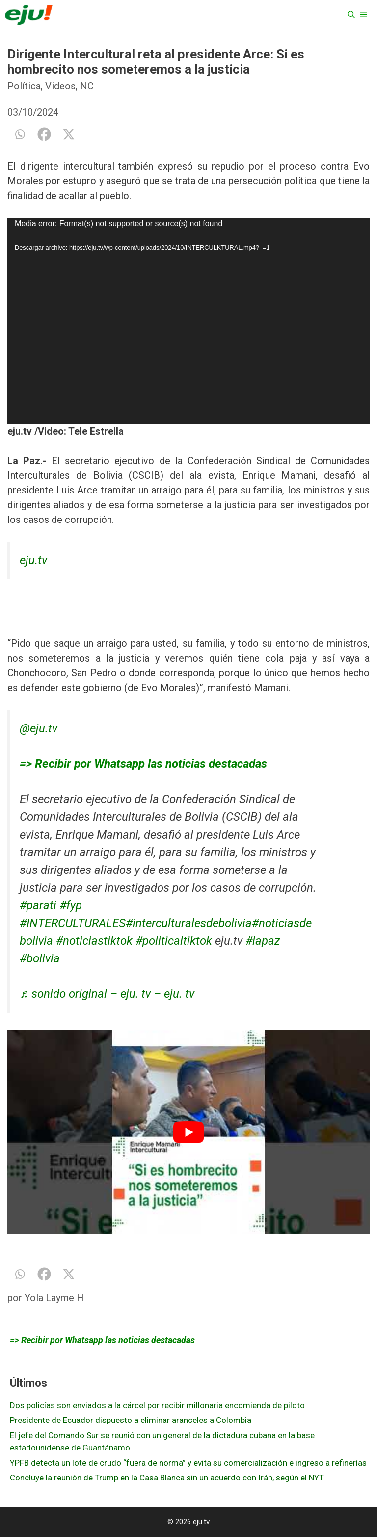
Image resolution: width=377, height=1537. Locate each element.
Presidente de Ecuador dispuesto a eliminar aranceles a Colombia (130, 1420)
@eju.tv (38, 728)
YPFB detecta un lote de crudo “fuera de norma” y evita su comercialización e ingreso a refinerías (188, 1463)
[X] (68, 134)
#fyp (70, 905)
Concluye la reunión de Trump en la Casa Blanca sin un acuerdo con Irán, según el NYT (167, 1477)
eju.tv (33, 560)
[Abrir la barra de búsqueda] (351, 14)
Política (24, 86)
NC (87, 86)
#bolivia (40, 958)
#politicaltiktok (173, 941)
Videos (60, 86)
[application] (188, 321)
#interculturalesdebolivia (189, 923)
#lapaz (262, 941)
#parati (38, 905)
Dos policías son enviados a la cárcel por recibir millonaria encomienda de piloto (157, 1405)
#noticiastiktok (94, 941)
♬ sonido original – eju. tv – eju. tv (107, 994)
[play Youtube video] (188, 1132)
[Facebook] (44, 134)
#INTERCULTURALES (73, 923)
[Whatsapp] (19, 134)
